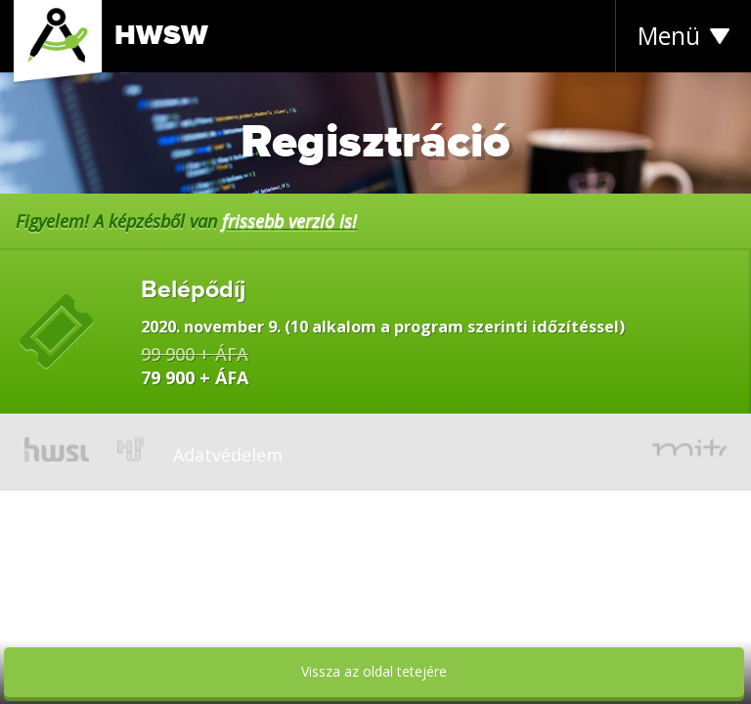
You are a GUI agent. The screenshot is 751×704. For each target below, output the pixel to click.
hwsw (56, 449)
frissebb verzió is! (289, 221)
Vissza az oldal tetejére (374, 671)
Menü (669, 36)
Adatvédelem (228, 454)
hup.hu (130, 449)
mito (690, 449)
